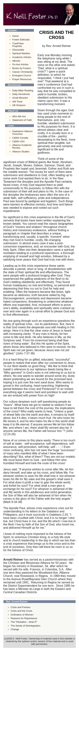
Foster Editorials (21, 39)
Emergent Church (21, 75)
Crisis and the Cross (21, 610)
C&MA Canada (20, 137)
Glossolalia (18, 49)
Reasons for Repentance (24, 618)
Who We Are (19, 116)
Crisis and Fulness (20, 607)
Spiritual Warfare (21, 53)
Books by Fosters (21, 68)
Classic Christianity (22, 71)
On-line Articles (20, 64)
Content (12, 30)
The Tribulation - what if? (24, 622)
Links (11, 125)
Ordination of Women (22, 614)
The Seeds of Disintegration (25, 625)
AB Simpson (18, 105)
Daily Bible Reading (22, 90)
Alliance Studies (20, 151)
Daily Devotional (21, 94)
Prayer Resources (22, 79)
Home (15, 36)
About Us (13, 110)
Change (15, 629)
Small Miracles (20, 97)
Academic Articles (21, 57)
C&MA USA (18, 141)
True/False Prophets (18, 44)
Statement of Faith (22, 120)
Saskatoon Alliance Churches (22, 132)
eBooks (16, 60)
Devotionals (14, 85)
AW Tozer (17, 101)
